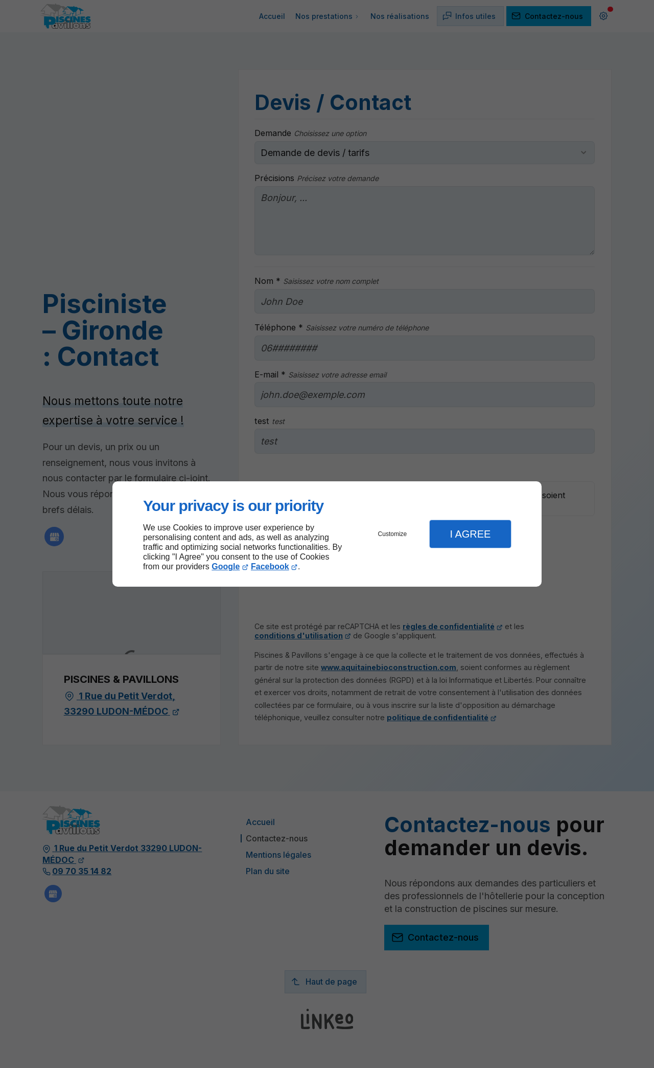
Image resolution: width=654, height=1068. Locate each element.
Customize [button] (392, 534)
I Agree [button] (470, 534)
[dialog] (327, 534)
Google (226, 566)
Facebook (270, 566)
